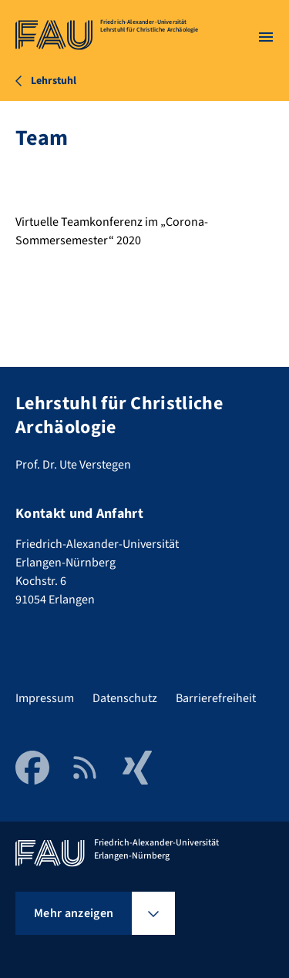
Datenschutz (124, 698)
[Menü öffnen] (266, 37)
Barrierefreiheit (216, 698)
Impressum (44, 698)
